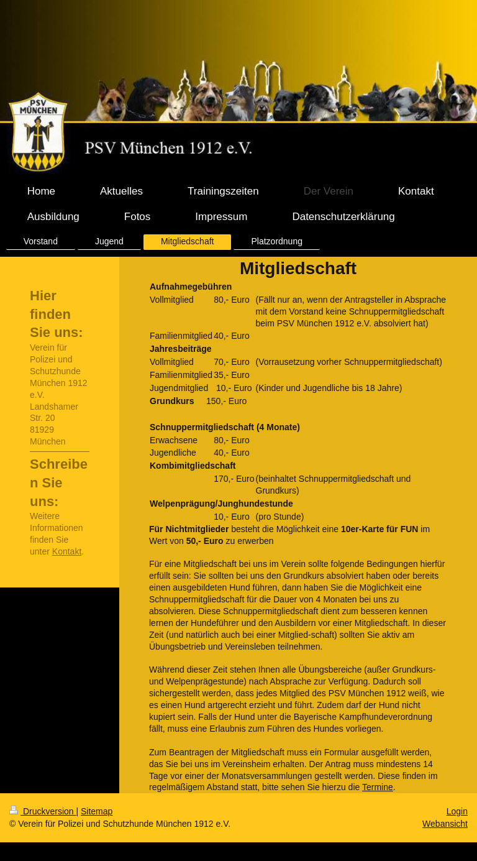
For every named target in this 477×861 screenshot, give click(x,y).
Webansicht (445, 824)
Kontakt (66, 551)
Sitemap (96, 811)
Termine (377, 787)
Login (457, 811)
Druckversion (42, 811)
